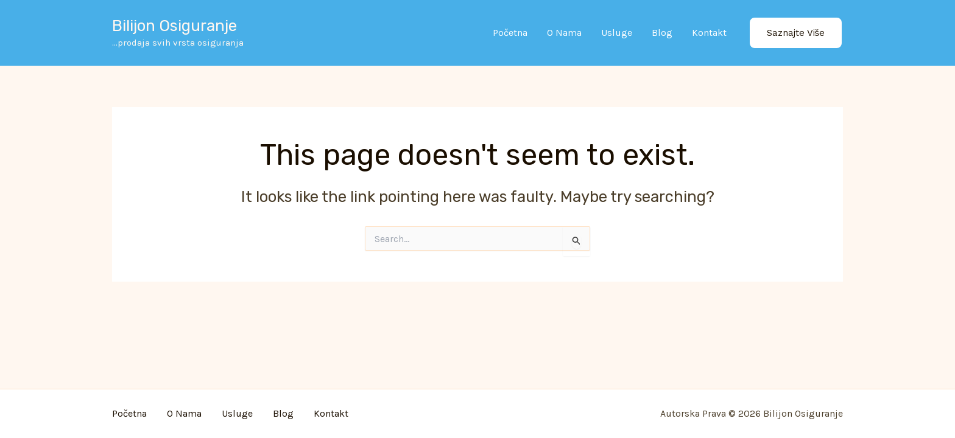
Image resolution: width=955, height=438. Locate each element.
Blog (662, 32)
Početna (510, 32)
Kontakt (709, 32)
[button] (796, 33)
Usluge (616, 32)
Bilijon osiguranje (174, 25)
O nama (564, 32)
